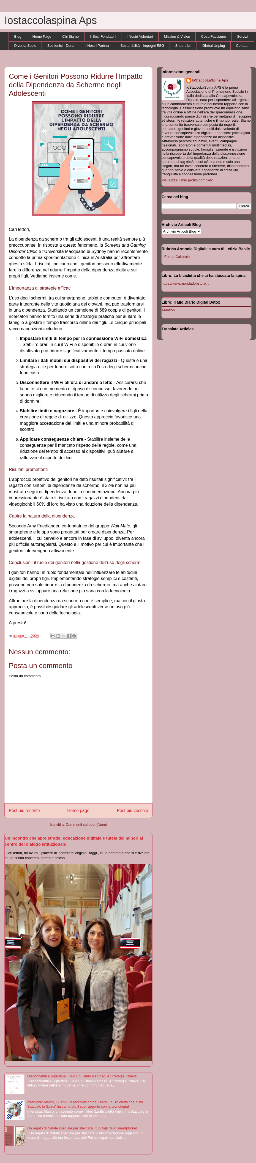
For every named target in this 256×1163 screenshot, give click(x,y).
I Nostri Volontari (140, 36)
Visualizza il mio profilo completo (187, 180)
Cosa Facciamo (213, 36)
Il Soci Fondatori (103, 36)
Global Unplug (213, 45)
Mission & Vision (177, 36)
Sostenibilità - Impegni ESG (142, 45)
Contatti (242, 45)
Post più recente (24, 810)
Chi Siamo (70, 36)
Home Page (41, 36)
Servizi (242, 36)
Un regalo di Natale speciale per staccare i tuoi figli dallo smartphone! (82, 1128)
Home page (78, 810)
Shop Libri (183, 45)
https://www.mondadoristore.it (185, 283)
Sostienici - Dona (60, 45)
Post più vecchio (132, 810)
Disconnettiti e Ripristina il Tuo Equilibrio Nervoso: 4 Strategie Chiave (82, 1076)
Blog (17, 36)
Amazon (168, 310)
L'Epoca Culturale (176, 257)
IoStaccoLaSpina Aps (210, 80)
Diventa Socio (25, 45)
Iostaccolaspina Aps (50, 20)
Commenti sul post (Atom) (86, 824)
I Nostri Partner (97, 45)
